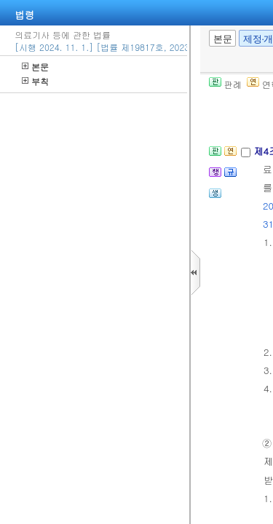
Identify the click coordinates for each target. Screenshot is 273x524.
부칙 (35, 81)
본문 (35, 66)
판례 (225, 84)
